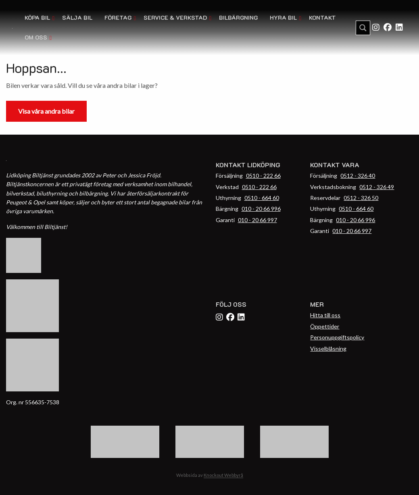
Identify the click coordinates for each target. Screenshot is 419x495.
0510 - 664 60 (261, 197)
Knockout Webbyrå (223, 475)
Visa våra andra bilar (46, 111)
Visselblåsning (328, 348)
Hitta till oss (325, 315)
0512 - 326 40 (357, 175)
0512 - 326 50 (361, 197)
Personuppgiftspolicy (337, 337)
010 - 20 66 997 (257, 219)
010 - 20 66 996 (261, 208)
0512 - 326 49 (376, 186)
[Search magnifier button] (363, 28)
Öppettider (324, 326)
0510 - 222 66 (263, 175)
